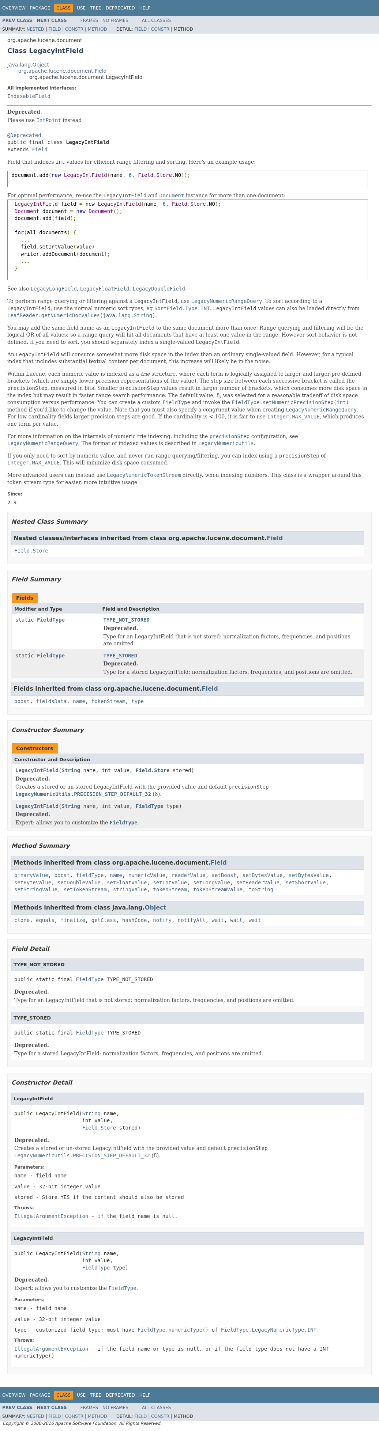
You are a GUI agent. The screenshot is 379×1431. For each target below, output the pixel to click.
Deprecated (120, 8)
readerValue (189, 875)
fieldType (90, 875)
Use (81, 8)
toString (261, 889)
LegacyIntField (37, 770)
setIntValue (170, 882)
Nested (35, 29)
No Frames (115, 20)
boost (22, 701)
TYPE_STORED (121, 655)
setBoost (223, 875)
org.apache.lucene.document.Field (62, 71)
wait (218, 920)
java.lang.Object (28, 65)
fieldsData (51, 701)
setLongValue (211, 882)
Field (54, 29)
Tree (95, 8)
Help (145, 8)
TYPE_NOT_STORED (127, 620)
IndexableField (28, 96)
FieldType (51, 620)
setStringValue (35, 889)
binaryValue (31, 875)
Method (97, 29)
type (137, 701)
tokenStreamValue (218, 889)
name (79, 701)
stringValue (130, 889)
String (70, 770)
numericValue (146, 875)
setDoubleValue (79, 882)
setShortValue (306, 882)
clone (22, 920)
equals (45, 920)
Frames (89, 20)
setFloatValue (127, 882)
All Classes (156, 20)
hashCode (134, 920)
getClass (103, 920)
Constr (74, 29)
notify (162, 920)
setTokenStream (85, 889)
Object (155, 907)
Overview (14, 8)
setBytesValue (263, 875)
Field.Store (31, 551)
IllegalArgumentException (51, 1216)
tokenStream (108, 701)
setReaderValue (257, 882)
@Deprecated (24, 135)
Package (40, 8)
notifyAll (192, 920)
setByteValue (32, 882)
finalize (72, 920)
